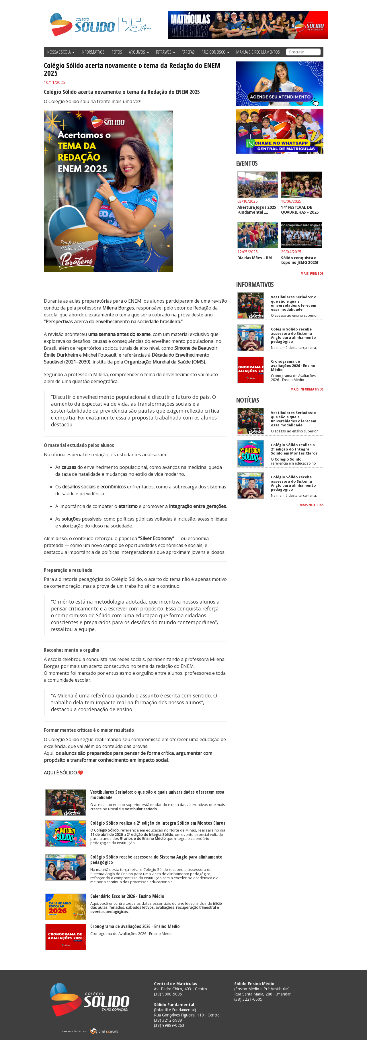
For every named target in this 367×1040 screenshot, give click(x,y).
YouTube (297, 6)
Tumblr (319, 6)
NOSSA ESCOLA (61, 52)
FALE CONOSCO (215, 52)
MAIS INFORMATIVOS (306, 389)
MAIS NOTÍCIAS (311, 504)
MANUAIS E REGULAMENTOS (258, 52)
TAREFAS (188, 52)
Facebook (273, 6)
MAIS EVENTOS (311, 273)
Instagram (309, 6)
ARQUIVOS (139, 52)
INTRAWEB (165, 52)
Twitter (284, 6)
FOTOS (117, 52)
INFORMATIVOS (93, 52)
